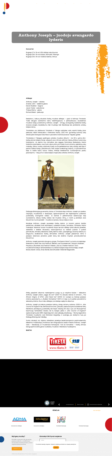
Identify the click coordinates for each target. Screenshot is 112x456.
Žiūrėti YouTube (80, 404)
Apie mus (41, 3)
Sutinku (56, 447)
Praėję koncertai (51, 3)
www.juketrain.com (70, 404)
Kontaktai (70, 3)
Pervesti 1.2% (17, 448)
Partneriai (86, 3)
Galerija (61, 3)
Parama (78, 3)
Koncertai (33, 3)
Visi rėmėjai (96, 410)
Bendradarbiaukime (97, 3)
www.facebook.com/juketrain (96, 404)
